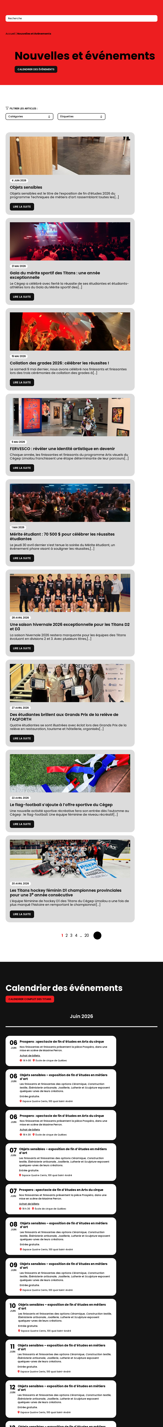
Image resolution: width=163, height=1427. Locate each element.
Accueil (10, 34)
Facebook (141, 1407)
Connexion (146, 9)
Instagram (134, 1407)
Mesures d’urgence (20, 1344)
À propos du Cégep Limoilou (27, 1315)
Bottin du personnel (139, 1416)
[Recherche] (152, 18)
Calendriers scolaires (76, 1330)
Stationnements (18, 1337)
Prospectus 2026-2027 (23, 1330)
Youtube (154, 1407)
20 (87, 669)
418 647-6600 (14, 1390)
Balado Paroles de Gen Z (78, 1344)
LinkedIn (147, 1407)
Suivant (97, 670)
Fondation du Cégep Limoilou (28, 1322)
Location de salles (19, 1351)
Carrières (67, 1337)
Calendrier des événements (39, 69)
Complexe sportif (73, 1315)
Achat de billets (30, 799)
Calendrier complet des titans (32, 733)
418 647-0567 (14, 1422)
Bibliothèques (70, 1322)
